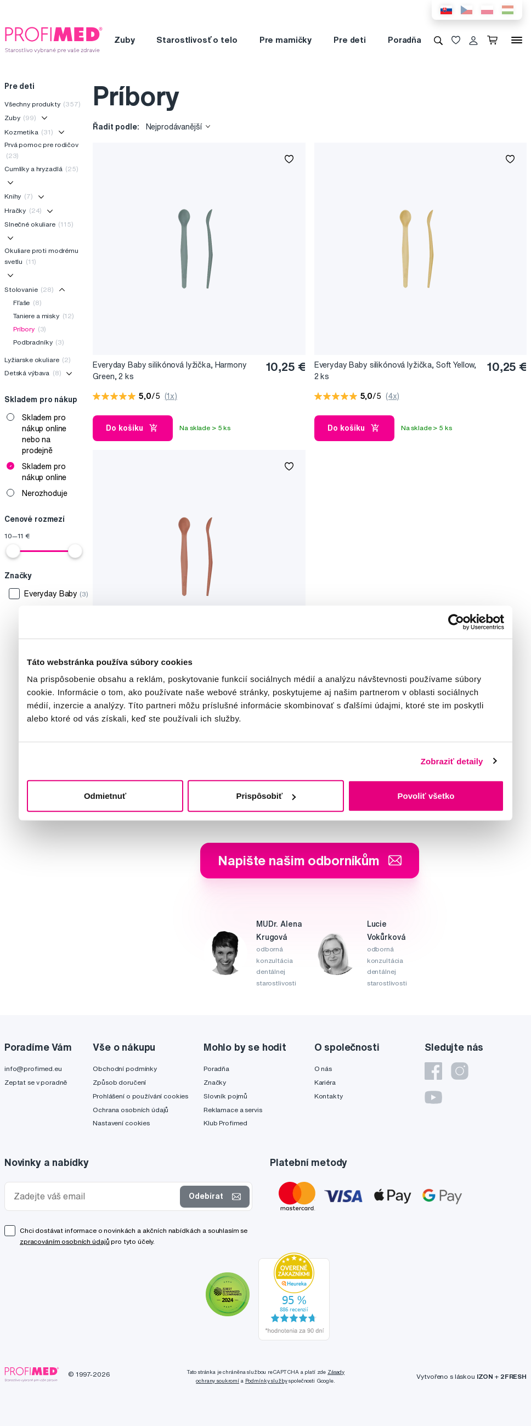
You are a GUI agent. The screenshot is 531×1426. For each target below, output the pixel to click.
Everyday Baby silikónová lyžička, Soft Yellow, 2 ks (395, 370)
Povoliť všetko (426, 796)
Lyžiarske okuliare (37, 359)
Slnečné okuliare (39, 224)
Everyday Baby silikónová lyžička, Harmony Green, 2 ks (169, 370)
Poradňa (404, 40)
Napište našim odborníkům (310, 860)
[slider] (13, 551)
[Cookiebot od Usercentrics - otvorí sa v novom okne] (456, 621)
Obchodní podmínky (125, 1068)
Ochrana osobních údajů (130, 1109)
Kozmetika (28, 132)
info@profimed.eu (33, 1068)
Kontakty (328, 1096)
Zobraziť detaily (452, 760)
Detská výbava (32, 372)
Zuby (124, 40)
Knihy (18, 196)
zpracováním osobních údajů (64, 1241)
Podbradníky (38, 342)
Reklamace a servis (233, 1109)
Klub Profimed (225, 1122)
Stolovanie (29, 289)
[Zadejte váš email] (94, 1196)
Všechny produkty (42, 104)
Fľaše (27, 302)
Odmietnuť (105, 796)
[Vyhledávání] (438, 40)
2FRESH (513, 1376)
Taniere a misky (43, 315)
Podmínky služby (266, 1380)
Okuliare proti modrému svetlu (41, 256)
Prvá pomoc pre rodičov (41, 150)
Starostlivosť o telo (196, 40)
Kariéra (325, 1082)
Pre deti (350, 40)
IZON (485, 1376)
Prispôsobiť (266, 796)
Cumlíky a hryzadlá (41, 168)
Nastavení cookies (121, 1122)
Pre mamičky (285, 40)
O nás (323, 1068)
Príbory (29, 328)
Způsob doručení (119, 1082)
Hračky (23, 210)
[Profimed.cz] (53, 39)
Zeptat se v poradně (35, 1082)
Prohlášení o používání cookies (140, 1096)
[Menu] (516, 40)
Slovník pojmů (225, 1096)
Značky (215, 1082)
